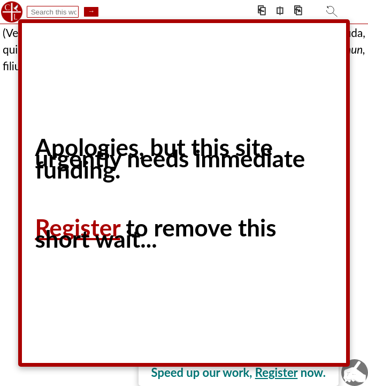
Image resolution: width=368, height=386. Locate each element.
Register (276, 372)
